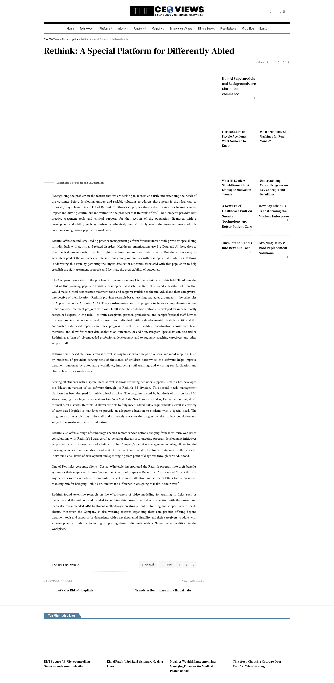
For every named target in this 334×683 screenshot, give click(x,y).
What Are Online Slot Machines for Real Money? (272, 133)
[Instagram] (280, 11)
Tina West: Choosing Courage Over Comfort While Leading (258, 665)
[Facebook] (270, 11)
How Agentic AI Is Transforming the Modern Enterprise (274, 210)
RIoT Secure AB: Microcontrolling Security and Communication (68, 665)
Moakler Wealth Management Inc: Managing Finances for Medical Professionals (194, 667)
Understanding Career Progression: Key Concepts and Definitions (274, 185)
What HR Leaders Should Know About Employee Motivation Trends (236, 185)
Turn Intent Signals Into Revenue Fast (233, 248)
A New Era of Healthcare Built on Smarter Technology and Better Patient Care (235, 215)
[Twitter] (275, 10)
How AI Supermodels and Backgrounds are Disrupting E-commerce (236, 85)
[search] (47, 11)
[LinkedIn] (284, 11)
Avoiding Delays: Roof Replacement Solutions (274, 248)
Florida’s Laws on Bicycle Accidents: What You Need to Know (235, 136)
